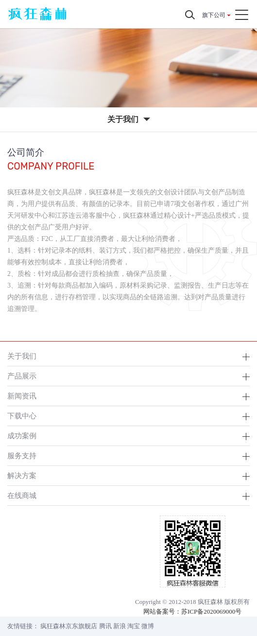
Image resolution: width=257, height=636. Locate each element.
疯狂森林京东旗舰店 (68, 626)
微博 (147, 626)
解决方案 (21, 475)
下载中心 (21, 416)
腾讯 (105, 626)
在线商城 (21, 495)
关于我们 (21, 356)
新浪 (119, 626)
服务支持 (21, 455)
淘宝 (133, 626)
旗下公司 (213, 15)
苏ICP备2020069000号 (211, 611)
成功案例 (21, 435)
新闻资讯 (21, 396)
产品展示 (21, 376)
